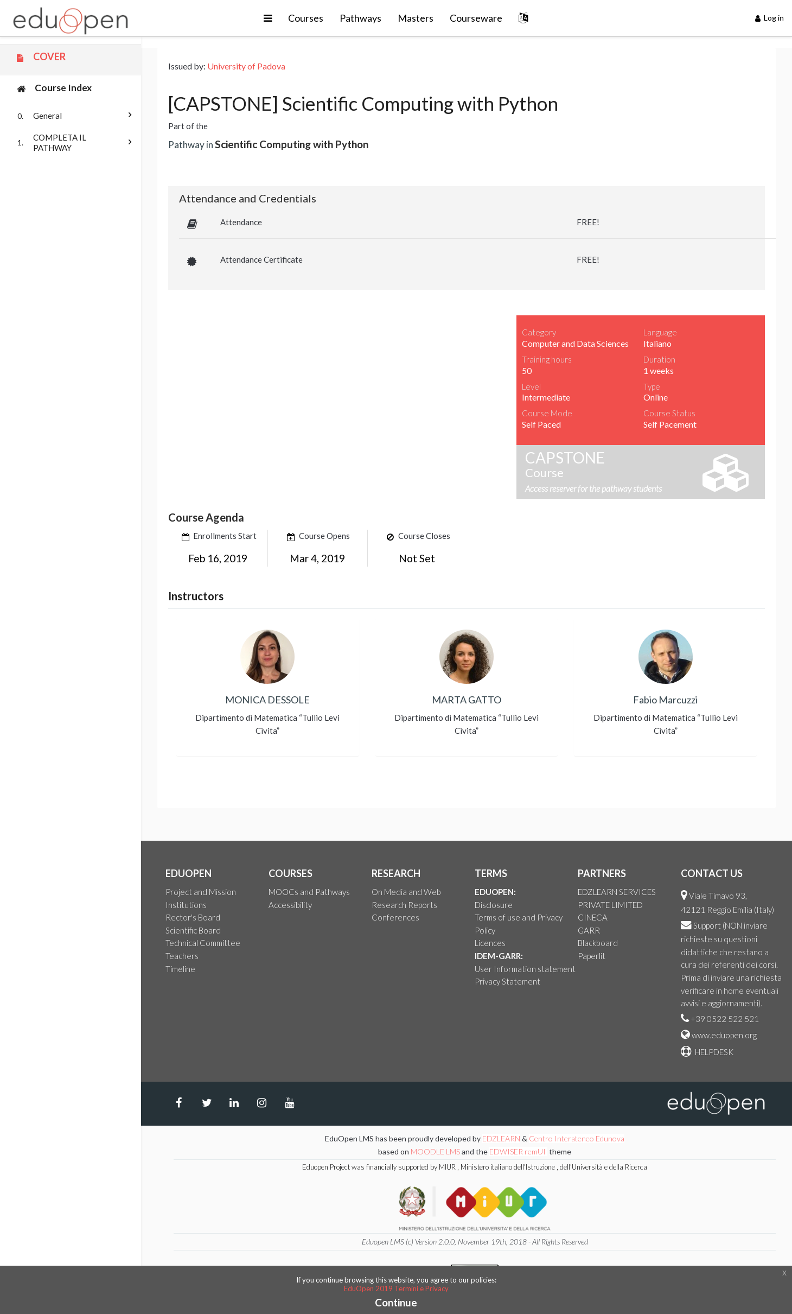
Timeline (180, 969)
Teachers (182, 956)
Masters (415, 18)
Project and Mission (200, 892)
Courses (305, 18)
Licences (490, 943)
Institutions (186, 905)
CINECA (593, 917)
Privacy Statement (507, 981)
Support (707, 925)
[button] (268, 18)
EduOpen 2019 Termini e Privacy (396, 1288)
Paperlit (591, 956)
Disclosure (494, 905)
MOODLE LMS (435, 1151)
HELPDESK (713, 1052)
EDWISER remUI (518, 1151)
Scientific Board (193, 930)
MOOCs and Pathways (309, 892)
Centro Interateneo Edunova (576, 1138)
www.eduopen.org (724, 1035)
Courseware (476, 18)
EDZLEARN (501, 1138)
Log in (769, 17)
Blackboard (598, 943)
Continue (396, 1302)
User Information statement (525, 969)
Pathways (360, 18)
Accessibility (290, 905)
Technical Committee (202, 943)
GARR (589, 930)
